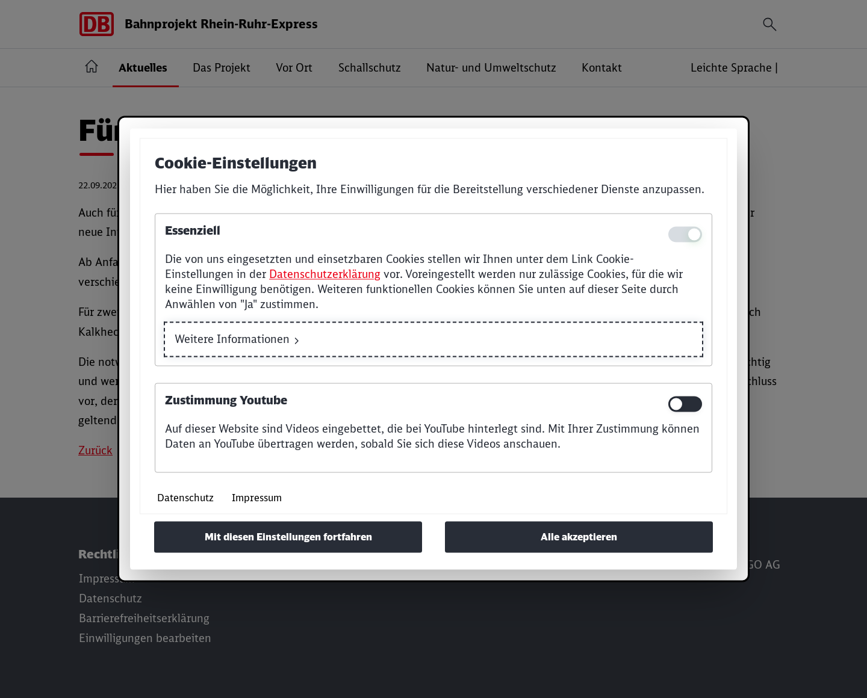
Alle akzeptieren (579, 537)
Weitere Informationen (232, 340)
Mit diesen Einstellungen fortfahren (288, 537)
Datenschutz (185, 498)
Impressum (257, 498)
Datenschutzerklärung (325, 274)
